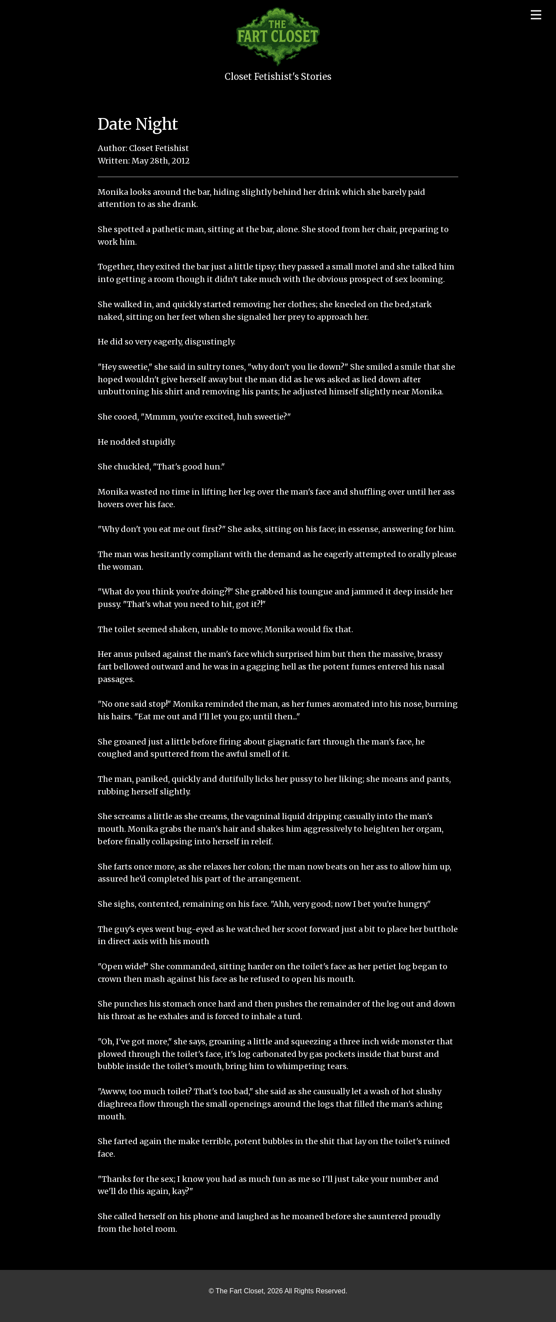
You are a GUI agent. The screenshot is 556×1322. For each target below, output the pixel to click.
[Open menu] (536, 15)
